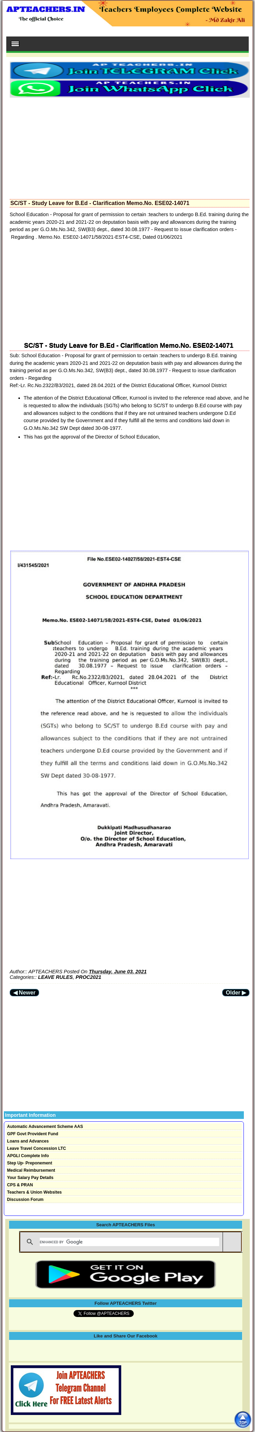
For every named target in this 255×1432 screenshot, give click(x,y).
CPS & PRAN (20, 1185)
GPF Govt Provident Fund (32, 1133)
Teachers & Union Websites (34, 1192)
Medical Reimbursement (31, 1170)
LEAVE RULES (55, 977)
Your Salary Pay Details (30, 1177)
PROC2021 (88, 977)
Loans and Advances (28, 1141)
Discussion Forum (25, 1199)
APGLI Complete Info (28, 1155)
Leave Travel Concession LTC (36, 1148)
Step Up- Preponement (29, 1163)
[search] (129, 1242)
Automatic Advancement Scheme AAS (45, 1126)
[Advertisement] (130, 146)
